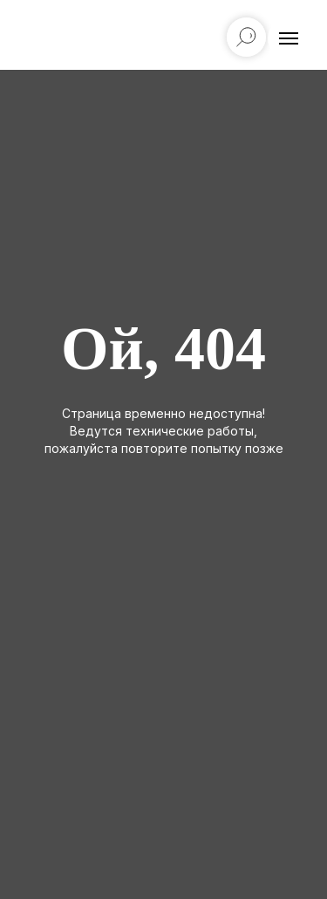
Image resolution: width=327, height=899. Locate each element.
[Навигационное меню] (288, 38)
